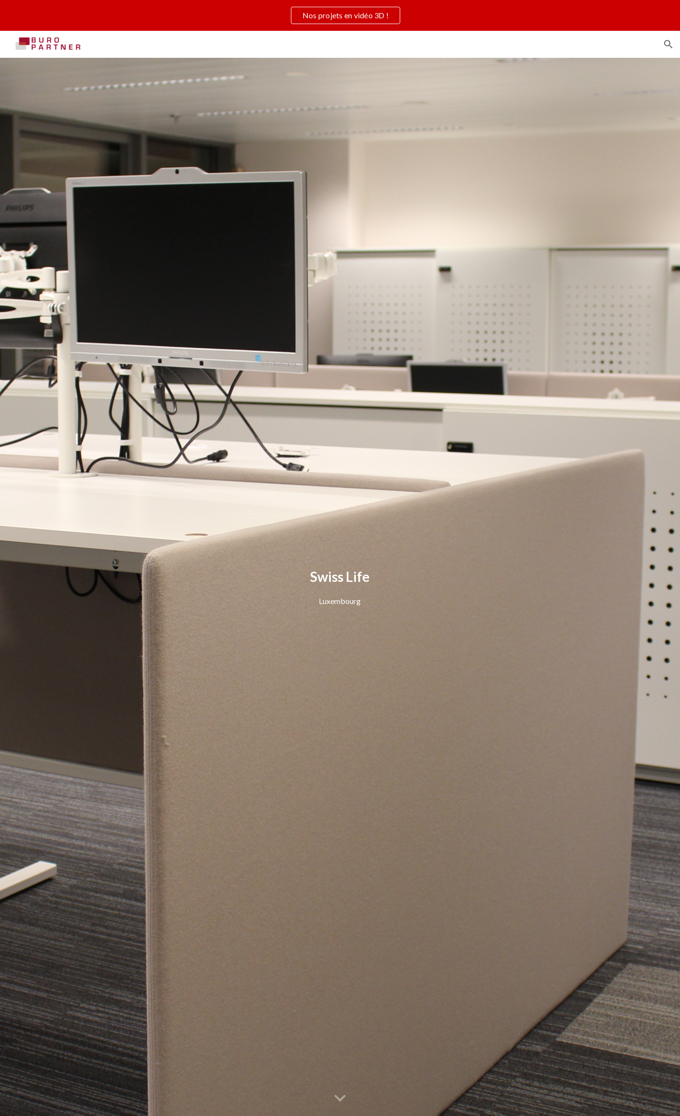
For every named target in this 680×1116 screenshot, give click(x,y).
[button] (668, 44)
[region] (340, 15)
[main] (340, 587)
